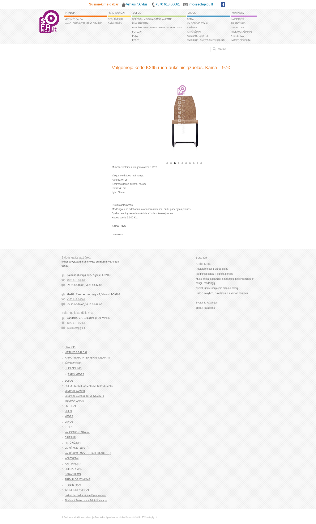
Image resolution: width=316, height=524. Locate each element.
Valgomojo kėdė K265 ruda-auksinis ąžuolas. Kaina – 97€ (171, 67)
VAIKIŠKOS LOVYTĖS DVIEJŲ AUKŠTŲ (206, 40)
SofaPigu (201, 257)
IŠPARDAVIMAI (117, 13)
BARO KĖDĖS (115, 23)
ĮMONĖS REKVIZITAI (241, 40)
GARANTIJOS (237, 27)
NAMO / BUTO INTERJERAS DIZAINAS (84, 23)
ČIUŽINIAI (192, 27)
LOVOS (192, 13)
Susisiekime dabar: (104, 4)
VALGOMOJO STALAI (197, 23)
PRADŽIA (70, 13)
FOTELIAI (136, 32)
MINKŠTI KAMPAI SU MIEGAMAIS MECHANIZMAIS (157, 27)
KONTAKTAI (238, 13)
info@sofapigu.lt (76, 328)
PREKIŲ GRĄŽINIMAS (241, 32)
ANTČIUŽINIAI (194, 32)
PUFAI (135, 36)
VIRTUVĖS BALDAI (74, 19)
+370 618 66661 (76, 280)
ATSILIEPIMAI (237, 36)
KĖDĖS (135, 40)
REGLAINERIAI (115, 19)
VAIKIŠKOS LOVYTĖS (198, 36)
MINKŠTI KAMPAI (140, 23)
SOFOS (137, 13)
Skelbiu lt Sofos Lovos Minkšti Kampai (86, 500)
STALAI (190, 19)
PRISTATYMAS (238, 23)
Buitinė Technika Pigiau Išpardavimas (85, 495)
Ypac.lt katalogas (205, 307)
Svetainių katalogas (207, 302)
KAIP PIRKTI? (237, 19)
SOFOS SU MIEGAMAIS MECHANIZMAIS (152, 19)
